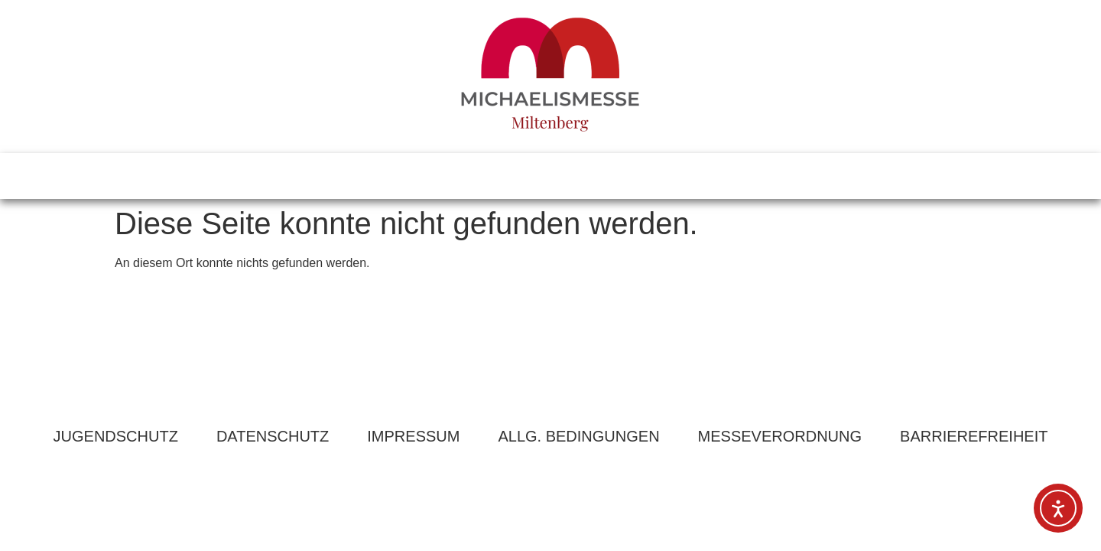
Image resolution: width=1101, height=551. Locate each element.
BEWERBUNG (765, 176)
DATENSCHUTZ (272, 436)
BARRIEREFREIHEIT (973, 436)
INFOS (307, 176)
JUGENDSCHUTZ (116, 436)
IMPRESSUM (413, 436)
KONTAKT (641, 176)
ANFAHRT (532, 176)
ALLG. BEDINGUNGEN (578, 436)
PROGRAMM (413, 176)
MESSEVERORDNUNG (780, 436)
